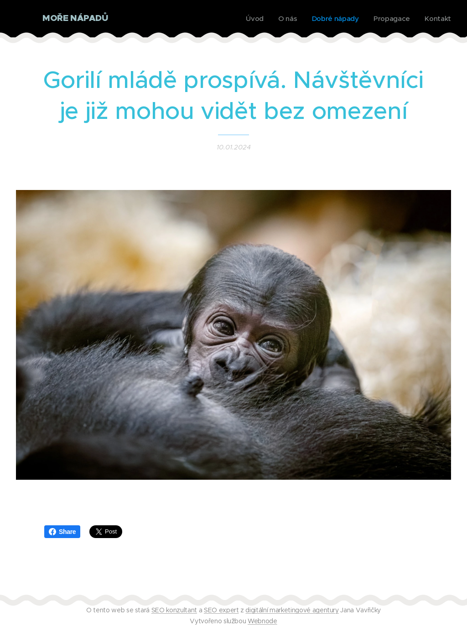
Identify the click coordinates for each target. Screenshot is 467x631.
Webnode (262, 621)
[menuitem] (252, 18)
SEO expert (221, 610)
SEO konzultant (174, 610)
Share (62, 531)
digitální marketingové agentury (291, 610)
